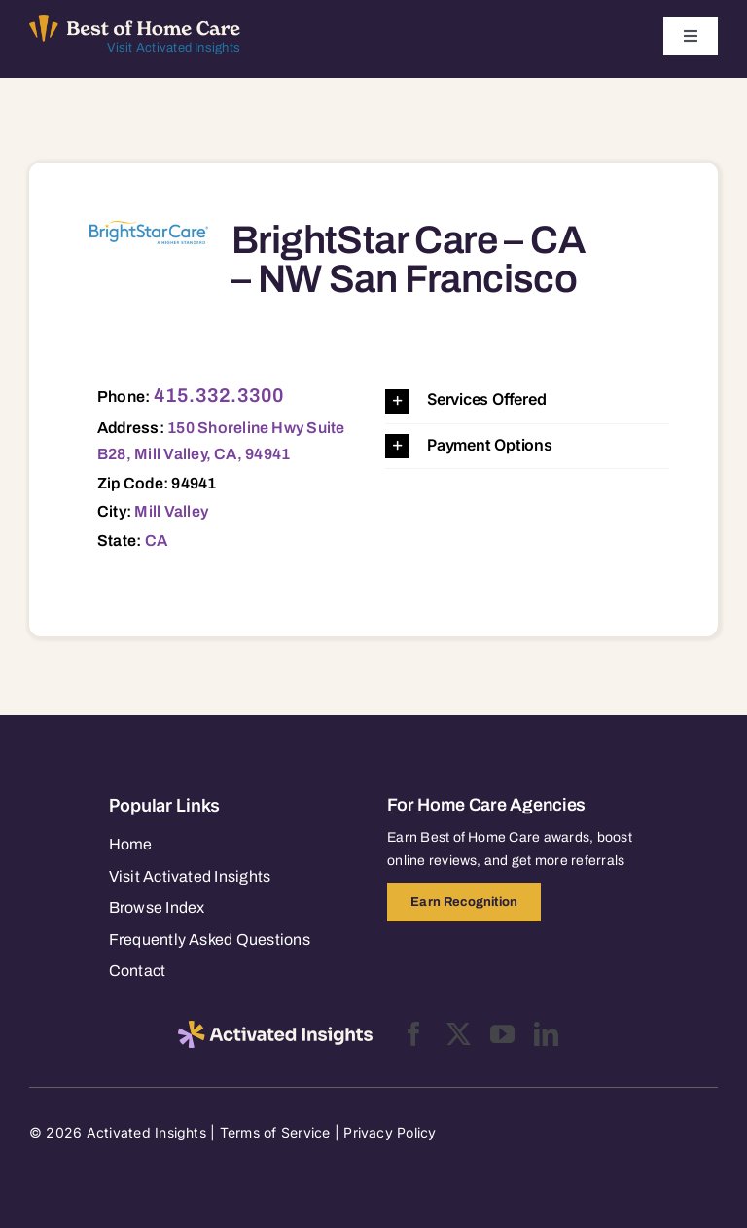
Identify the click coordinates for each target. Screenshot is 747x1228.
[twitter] (458, 1034)
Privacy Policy (389, 1132)
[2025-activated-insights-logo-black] (275, 1028)
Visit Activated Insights (173, 47)
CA (156, 540)
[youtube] (502, 1034)
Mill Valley (171, 511)
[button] (527, 400)
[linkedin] (546, 1034)
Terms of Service (275, 1132)
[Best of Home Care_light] (134, 22)
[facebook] (414, 1034)
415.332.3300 (219, 395)
